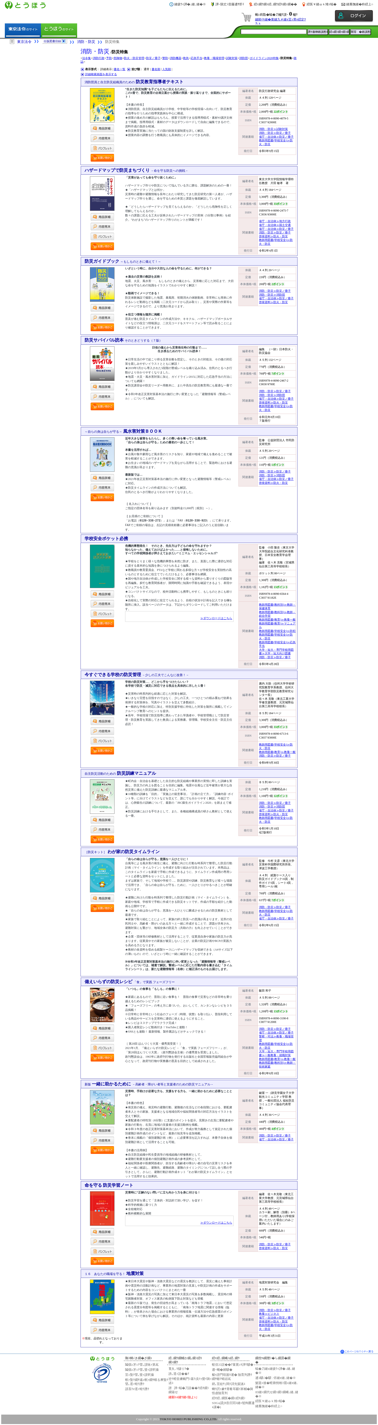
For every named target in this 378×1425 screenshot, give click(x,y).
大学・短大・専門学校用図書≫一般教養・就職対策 (276, 1053)
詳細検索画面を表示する (101, 74)
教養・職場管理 (214, 58)
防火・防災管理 (134, 58)
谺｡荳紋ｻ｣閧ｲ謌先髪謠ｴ (228, 1383)
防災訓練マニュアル (120, 772)
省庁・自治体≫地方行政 (275, 221)
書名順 (156, 69)
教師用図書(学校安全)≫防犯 (277, 630)
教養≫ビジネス (269, 1313)
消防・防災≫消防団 (272, 294)
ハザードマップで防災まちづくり (137, 170)
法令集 (86, 58)
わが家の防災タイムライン (122, 851)
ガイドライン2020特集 (264, 58)
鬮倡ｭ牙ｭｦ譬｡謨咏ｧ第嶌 (142, 1364)
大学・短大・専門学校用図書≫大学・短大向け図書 (276, 651)
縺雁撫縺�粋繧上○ (359, 4)
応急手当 (196, 58)
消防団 (243, 58)
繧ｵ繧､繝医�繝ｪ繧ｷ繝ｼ (228, 1397)
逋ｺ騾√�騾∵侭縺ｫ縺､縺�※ (275, 1377)
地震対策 (114, 1273)
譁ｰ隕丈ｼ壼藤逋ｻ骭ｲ (230, 4)
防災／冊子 (153, 58)
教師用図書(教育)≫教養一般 (277, 619)
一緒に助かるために (149, 1083)
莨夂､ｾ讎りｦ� (179, 1368)
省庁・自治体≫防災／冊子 (276, 136)
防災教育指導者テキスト (134, 81)
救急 (186, 58)
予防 (109, 58)
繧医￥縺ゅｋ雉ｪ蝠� (322, 4)
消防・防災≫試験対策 (273, 129)
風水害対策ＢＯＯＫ (123, 431)
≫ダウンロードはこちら (216, 618)
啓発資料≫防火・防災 (273, 236)
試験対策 (231, 58)
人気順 (166, 69)
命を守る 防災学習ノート (109, 1185)
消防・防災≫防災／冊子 (275, 133)
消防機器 (175, 58)
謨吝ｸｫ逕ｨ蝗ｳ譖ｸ (137, 1389)
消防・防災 (86, 42)
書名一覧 (119, 69)
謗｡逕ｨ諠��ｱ (179, 1373)
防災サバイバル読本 (123, 340)
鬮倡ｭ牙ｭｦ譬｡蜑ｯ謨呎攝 (142, 1369)
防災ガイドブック (123, 261)
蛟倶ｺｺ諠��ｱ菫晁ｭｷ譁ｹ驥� (232, 1364)
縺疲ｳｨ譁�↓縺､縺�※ (190, 4)
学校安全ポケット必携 (106, 538)
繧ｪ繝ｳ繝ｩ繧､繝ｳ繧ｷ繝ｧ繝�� (275, 4)
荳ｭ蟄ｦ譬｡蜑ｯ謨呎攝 (139, 1374)
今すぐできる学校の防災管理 (137, 674)
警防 (165, 58)
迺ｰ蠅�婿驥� (222, 1369)
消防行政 (98, 58)
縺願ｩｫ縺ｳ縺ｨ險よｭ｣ (183, 1396)
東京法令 (24, 42)
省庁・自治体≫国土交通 (275, 225)
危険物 (118, 58)
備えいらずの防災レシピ (130, 981)
